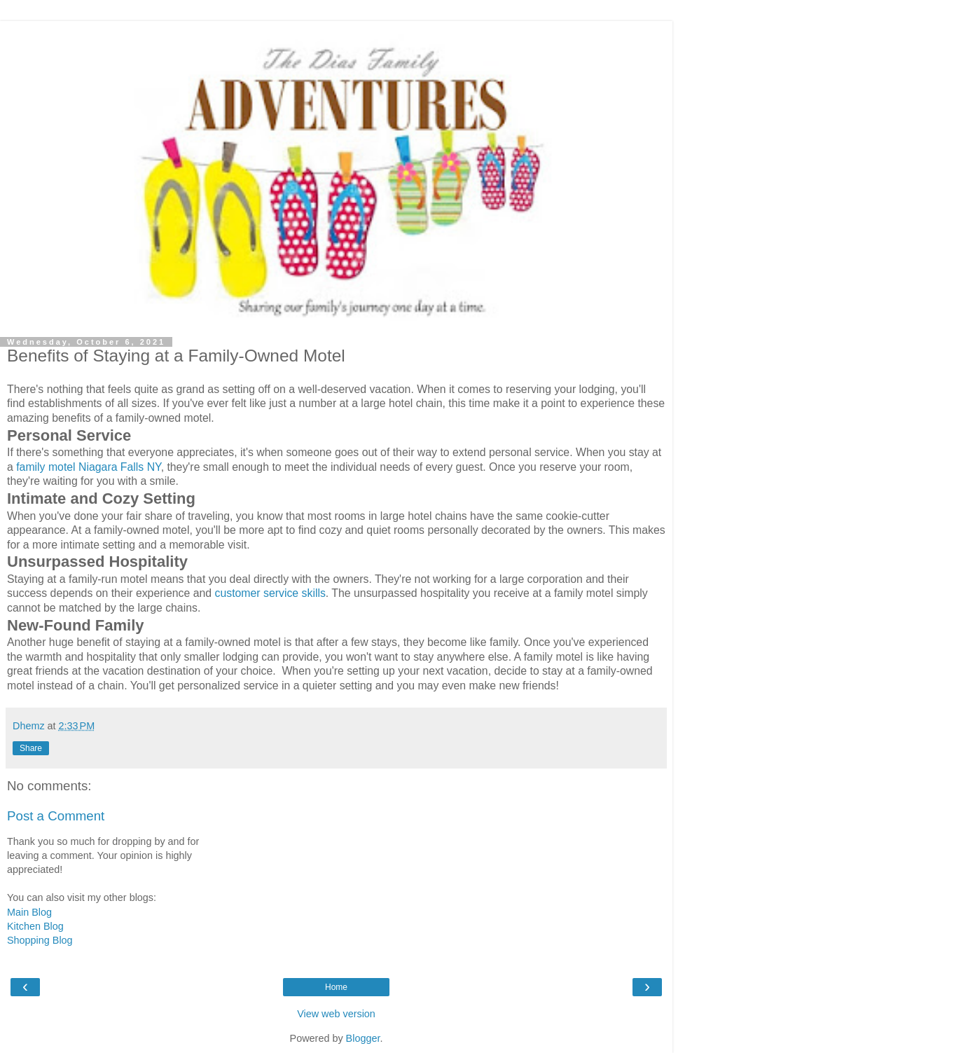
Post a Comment (55, 815)
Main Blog (29, 912)
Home (336, 987)
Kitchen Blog (35, 926)
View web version (336, 1013)
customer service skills (270, 593)
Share (31, 748)
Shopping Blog (40, 940)
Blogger (363, 1038)
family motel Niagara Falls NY (88, 467)
